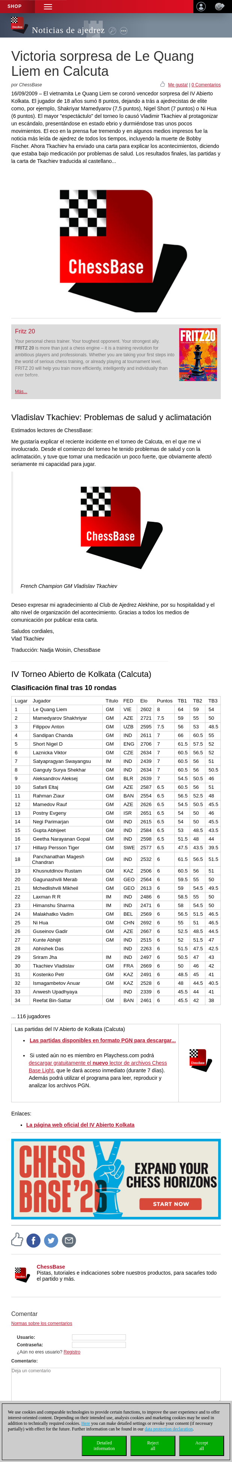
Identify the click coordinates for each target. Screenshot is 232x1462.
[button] (48, 6)
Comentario (23, 1361)
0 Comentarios (206, 84)
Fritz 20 (25, 331)
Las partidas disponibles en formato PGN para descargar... (103, 1040)
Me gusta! (178, 84)
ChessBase (51, 1267)
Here (85, 1423)
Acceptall (201, 1445)
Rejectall (153, 1445)
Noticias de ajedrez (68, 30)
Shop (14, 6)
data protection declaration (169, 1429)
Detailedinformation (104, 1445)
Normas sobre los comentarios (41, 1323)
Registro (72, 1352)
